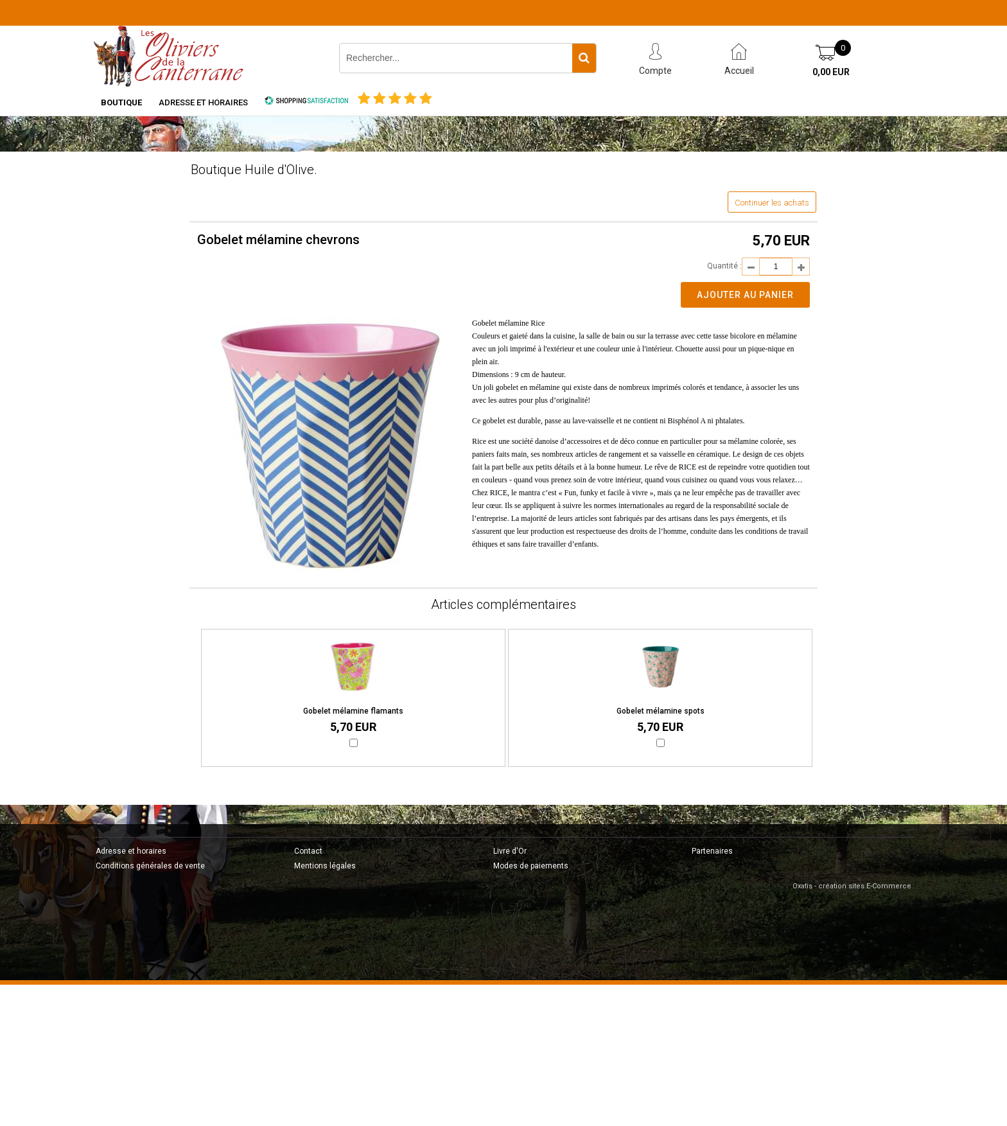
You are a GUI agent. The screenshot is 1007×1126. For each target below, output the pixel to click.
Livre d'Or (510, 851)
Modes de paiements (530, 865)
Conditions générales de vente (150, 865)
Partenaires (712, 851)
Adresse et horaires (203, 102)
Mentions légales (325, 865)
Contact (308, 851)
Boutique (121, 102)
